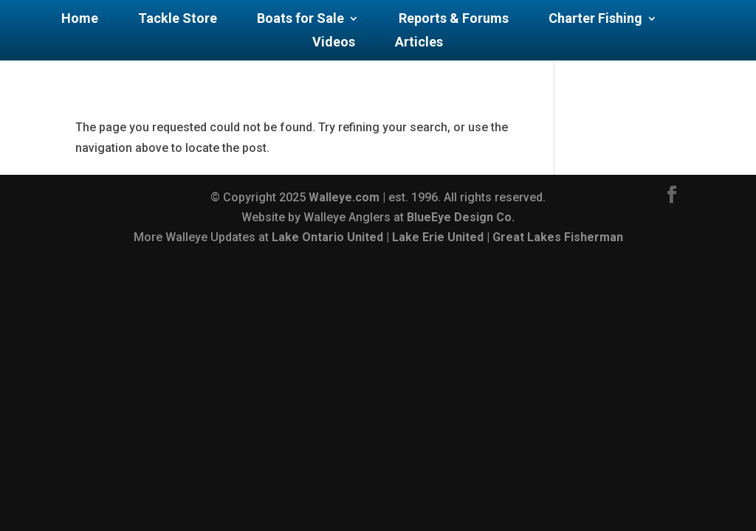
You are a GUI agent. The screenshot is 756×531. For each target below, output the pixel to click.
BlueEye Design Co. (461, 217)
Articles (419, 43)
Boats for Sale (300, 19)
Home (79, 19)
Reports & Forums (454, 19)
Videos (333, 43)
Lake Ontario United (327, 237)
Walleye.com (344, 197)
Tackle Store (177, 19)
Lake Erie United (438, 237)
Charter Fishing (595, 19)
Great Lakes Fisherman (557, 237)
